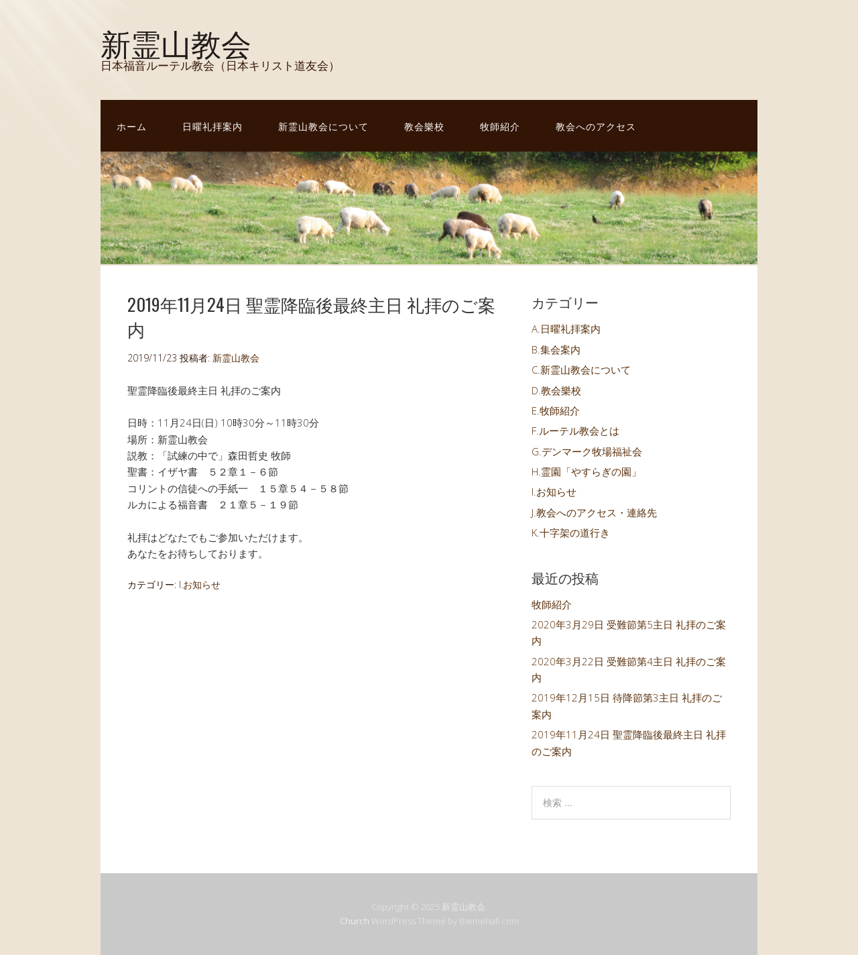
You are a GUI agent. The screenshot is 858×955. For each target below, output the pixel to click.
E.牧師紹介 (556, 410)
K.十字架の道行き (571, 532)
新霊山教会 (176, 41)
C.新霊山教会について (581, 369)
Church (354, 921)
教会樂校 (424, 126)
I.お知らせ (200, 584)
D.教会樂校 (556, 390)
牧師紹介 (500, 126)
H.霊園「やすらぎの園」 (586, 471)
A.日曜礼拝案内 (566, 328)
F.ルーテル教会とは (575, 430)
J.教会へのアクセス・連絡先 (594, 512)
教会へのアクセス (596, 126)
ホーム (132, 126)
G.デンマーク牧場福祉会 (587, 451)
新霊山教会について (323, 126)
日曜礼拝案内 (212, 126)
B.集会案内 (556, 349)
